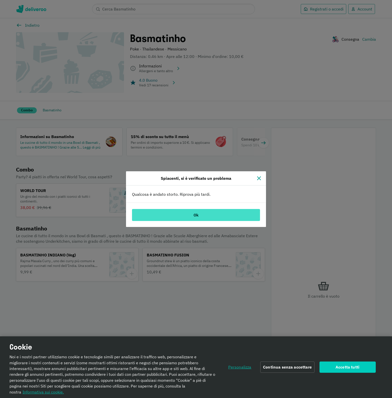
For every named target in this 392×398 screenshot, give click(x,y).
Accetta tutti (348, 368)
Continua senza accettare (287, 368)
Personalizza (240, 368)
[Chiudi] (259, 178)
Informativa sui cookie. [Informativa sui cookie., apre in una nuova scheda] (43, 393)
